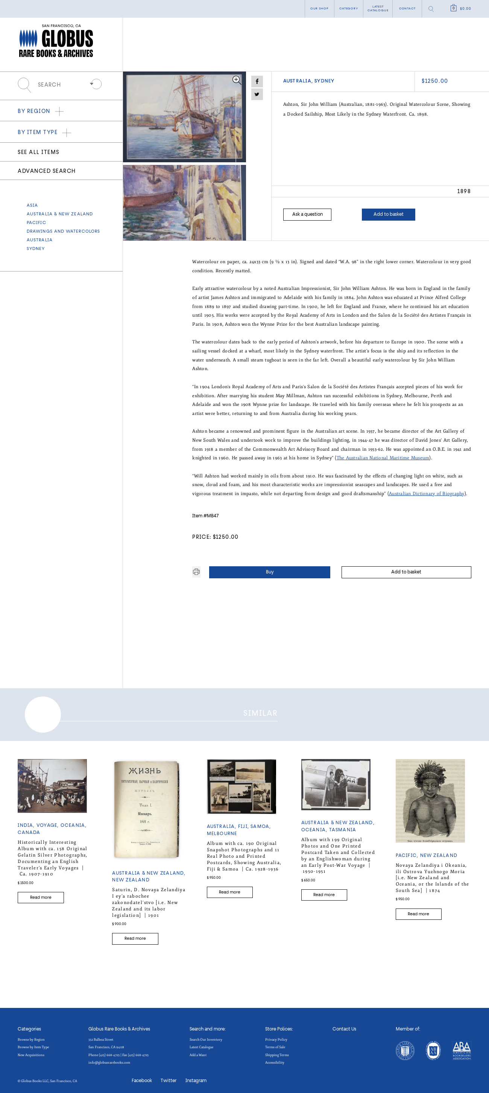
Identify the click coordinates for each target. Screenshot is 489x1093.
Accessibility (274, 1060)
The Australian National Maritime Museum (383, 458)
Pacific (36, 223)
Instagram (196, 1078)
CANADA (29, 830)
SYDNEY (36, 249)
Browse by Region (31, 1037)
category (348, 8)
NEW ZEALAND (130, 877)
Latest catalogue (378, 8)
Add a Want (198, 1052)
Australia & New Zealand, (148, 870)
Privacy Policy (276, 1037)
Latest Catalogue (201, 1044)
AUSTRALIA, (295, 81)
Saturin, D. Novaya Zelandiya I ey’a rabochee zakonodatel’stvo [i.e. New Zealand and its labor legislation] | (148, 900)
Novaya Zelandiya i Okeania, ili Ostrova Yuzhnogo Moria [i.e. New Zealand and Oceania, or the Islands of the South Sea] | (432, 875)
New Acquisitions (31, 1052)
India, (27, 823)
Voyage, (48, 823)
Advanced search (47, 171)
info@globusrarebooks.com (109, 1060)
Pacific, (408, 853)
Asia (32, 205)
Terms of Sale (275, 1044)
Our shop (319, 8)
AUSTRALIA (40, 240)
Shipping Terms (277, 1052)
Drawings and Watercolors (63, 231)
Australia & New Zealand (60, 214)
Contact (407, 8)
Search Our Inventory (206, 1037)
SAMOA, (261, 824)
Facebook (142, 1078)
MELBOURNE (222, 831)
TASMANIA (343, 827)
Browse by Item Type (33, 1044)
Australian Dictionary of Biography (426, 494)
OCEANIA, (74, 823)
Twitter (168, 1078)
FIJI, (244, 824)
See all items (38, 152)
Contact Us (344, 1026)
